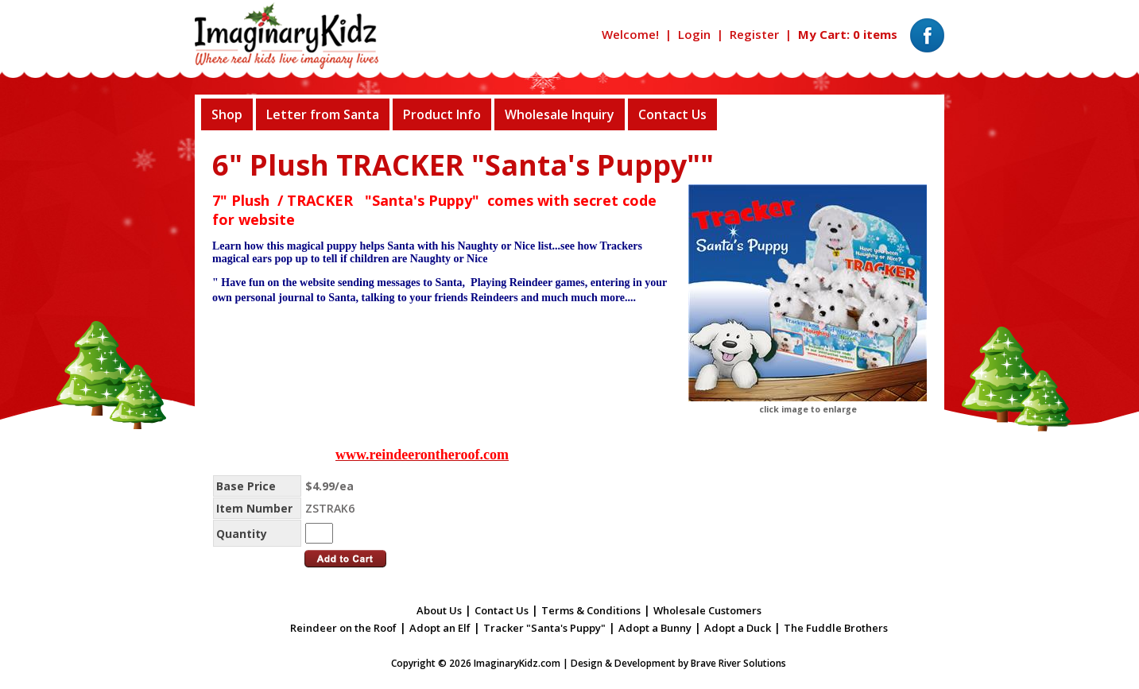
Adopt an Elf (440, 628)
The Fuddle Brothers (836, 628)
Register (754, 34)
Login (694, 34)
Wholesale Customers (707, 610)
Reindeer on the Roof (343, 628)
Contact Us (672, 114)
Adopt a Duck (737, 628)
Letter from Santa (322, 114)
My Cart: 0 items (847, 34)
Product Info (442, 114)
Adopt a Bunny (655, 628)
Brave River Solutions (738, 663)
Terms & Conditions (591, 610)
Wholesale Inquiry (559, 114)
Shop (226, 114)
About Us (439, 610)
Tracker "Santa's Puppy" (544, 628)
